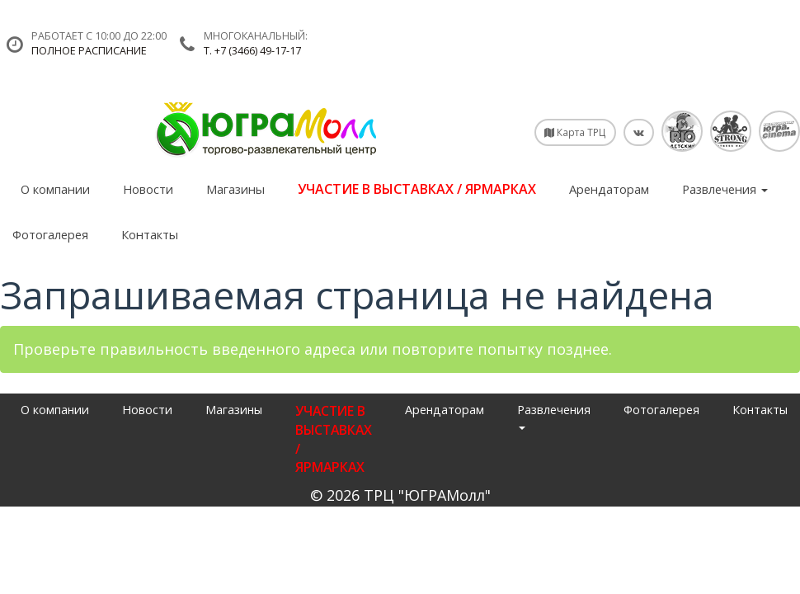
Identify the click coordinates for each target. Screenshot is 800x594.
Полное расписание (89, 51)
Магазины (235, 189)
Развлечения (725, 189)
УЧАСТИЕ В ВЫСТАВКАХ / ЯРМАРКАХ (417, 189)
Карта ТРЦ (575, 132)
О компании (55, 189)
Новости (148, 189)
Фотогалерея (50, 234)
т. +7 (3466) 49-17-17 (252, 51)
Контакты (149, 234)
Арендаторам (609, 189)
